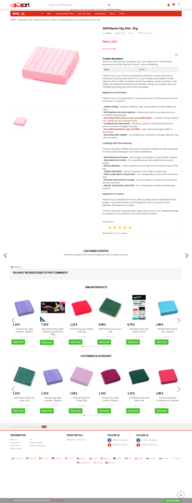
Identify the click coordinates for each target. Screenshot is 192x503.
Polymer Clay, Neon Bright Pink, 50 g (81, 330)
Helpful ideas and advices (76, 439)
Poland (139, 458)
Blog (112, 13)
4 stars (124, 227)
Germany (56, 458)
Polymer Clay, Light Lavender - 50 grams (24, 330)
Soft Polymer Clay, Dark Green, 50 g (24, 399)
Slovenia (163, 458)
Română (43, 458)
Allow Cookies (172, 501)
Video (122, 13)
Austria (69, 458)
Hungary (105, 458)
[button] (82, 346)
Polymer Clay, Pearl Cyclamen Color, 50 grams (168, 399)
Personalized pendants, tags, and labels (122, 129)
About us (13, 439)
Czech (93, 458)
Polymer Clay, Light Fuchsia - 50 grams (110, 399)
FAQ (30, 439)
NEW (49, 13)
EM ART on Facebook (118, 440)
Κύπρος (176, 458)
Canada (98, 463)
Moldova (110, 463)
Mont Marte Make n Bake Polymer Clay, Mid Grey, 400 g (53, 332)
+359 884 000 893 (112, 10)
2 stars (114, 227)
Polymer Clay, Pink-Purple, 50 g (81, 399)
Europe (117, 458)
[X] (11, 500)
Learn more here (57, 500)
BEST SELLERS (84, 13)
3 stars (119, 227)
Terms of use (15, 445)
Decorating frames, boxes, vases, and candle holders (128, 117)
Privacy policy (15, 442)
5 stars (129, 227)
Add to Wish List (145, 33)
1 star (109, 227)
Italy (128, 458)
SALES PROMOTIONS (64, 13)
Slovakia (151, 458)
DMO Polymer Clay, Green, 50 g (110, 330)
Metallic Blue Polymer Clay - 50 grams (167, 330)
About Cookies (15, 448)
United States (83, 463)
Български (17, 458)
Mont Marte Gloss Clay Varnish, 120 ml (139, 330)
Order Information (36, 442)
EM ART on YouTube (118, 445)
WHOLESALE (100, 13)
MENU (18, 13)
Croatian (81, 458)
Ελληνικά (31, 458)
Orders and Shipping (37, 445)
